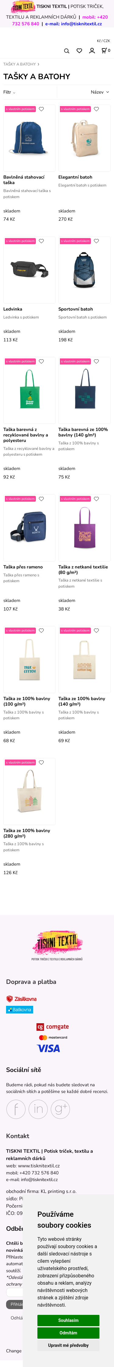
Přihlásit (18, 1304)
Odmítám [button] (68, 1332)
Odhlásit (19, 1318)
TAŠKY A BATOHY (19, 64)
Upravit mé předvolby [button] (68, 1345)
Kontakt (17, 1136)
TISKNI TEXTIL (51, 6)
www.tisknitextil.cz (39, 1165)
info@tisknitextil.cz (81, 24)
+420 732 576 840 (39, 1173)
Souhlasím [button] (68, 1320)
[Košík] (105, 50)
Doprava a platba (31, 982)
